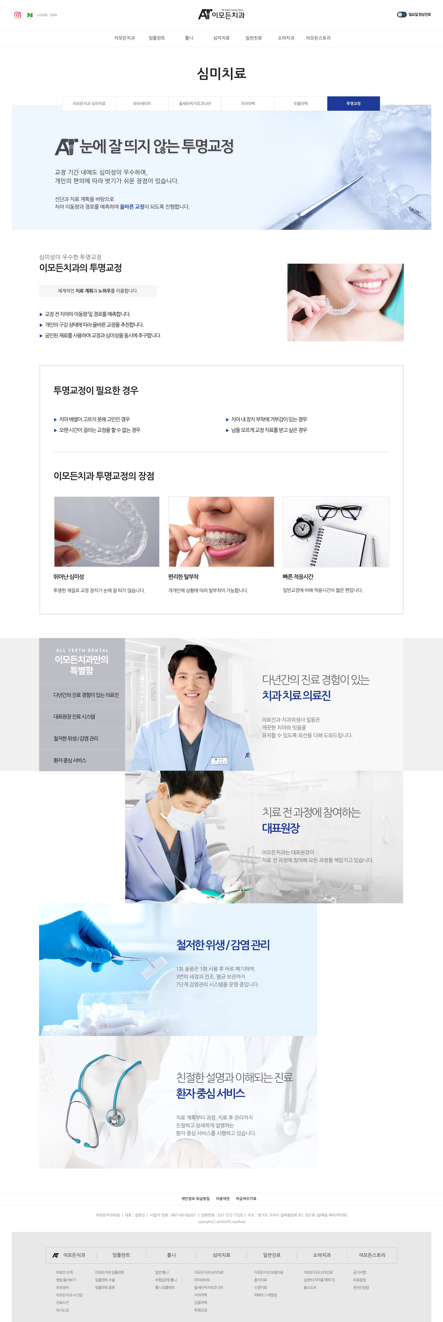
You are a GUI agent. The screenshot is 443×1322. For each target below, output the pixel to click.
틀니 (189, 38)
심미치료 (221, 38)
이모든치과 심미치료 (89, 104)
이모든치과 (124, 38)
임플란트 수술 (105, 1280)
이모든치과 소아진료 (318, 1272)
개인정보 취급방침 (195, 1199)
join (53, 15)
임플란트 (157, 38)
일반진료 (253, 38)
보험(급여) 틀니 (166, 1280)
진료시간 (62, 1303)
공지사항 (359, 1272)
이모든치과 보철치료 (268, 1272)
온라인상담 (361, 1287)
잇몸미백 (301, 104)
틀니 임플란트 (165, 1287)
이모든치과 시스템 (69, 1295)
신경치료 (260, 1287)
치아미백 (248, 104)
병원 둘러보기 (66, 1280)
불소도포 (310, 1287)
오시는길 (62, 1310)
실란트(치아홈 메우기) (319, 1280)
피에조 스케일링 (265, 1295)
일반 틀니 (161, 1272)
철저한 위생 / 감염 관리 (75, 738)
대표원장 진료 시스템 (74, 716)
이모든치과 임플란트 (109, 1272)
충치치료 (260, 1280)
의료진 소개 (64, 1272)
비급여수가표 (246, 1199)
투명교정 (354, 104)
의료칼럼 (359, 1280)
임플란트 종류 (105, 1287)
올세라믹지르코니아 (195, 104)
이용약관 (223, 1199)
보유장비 (62, 1287)
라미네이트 (142, 104)
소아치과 (286, 38)
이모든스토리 (318, 38)
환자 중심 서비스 (69, 760)
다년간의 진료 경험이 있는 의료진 (86, 695)
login (42, 15)
